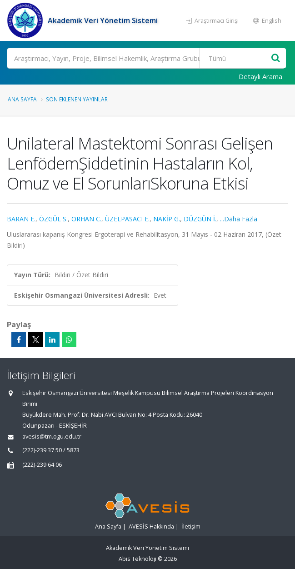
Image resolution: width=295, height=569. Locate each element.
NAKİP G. (166, 219)
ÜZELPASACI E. (127, 219)
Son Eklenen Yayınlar (77, 99)
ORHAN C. (86, 219)
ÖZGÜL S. (53, 219)
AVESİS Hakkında (151, 526)
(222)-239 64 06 (42, 465)
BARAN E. (21, 219)
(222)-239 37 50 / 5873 (51, 450)
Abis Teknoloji (137, 559)
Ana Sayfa (22, 99)
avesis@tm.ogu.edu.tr (51, 436)
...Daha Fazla (238, 219)
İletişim (190, 526)
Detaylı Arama (260, 76)
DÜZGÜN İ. (200, 219)
